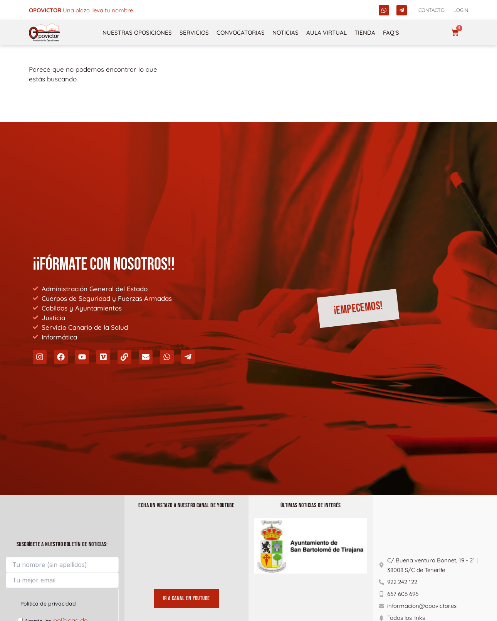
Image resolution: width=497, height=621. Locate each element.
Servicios (194, 32)
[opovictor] (44, 33)
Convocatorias (241, 32)
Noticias (285, 32)
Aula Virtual (326, 32)
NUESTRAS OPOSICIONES (137, 32)
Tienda (364, 32)
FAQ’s (391, 32)
